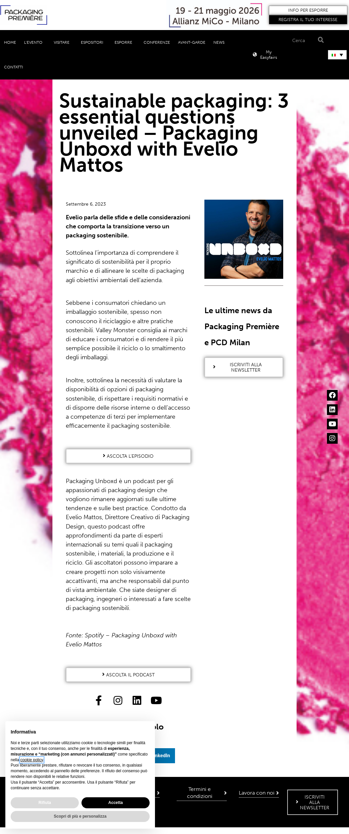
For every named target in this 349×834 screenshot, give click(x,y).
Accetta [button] (115, 802)
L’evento (35, 42)
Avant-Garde (191, 42)
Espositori (94, 42)
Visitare (63, 42)
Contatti (13, 67)
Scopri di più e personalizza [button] (80, 816)
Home (10, 42)
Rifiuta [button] (44, 802)
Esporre (125, 42)
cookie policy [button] (31, 760)
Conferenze (157, 42)
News (220, 42)
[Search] (320, 40)
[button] (308, 10)
